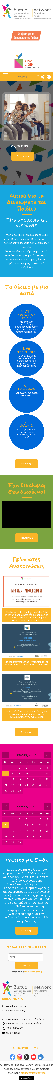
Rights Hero (19, 145)
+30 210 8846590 (12, 1028)
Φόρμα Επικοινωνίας (13, 1010)
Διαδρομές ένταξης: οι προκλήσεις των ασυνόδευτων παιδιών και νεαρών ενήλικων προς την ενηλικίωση (26, 714)
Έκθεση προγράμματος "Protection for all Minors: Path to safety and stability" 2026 (26, 663)
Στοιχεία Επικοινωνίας (14, 1006)
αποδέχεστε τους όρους (33, 972)
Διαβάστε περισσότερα (33, 1072)
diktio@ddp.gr (11, 1032)
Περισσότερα (23, 156)
